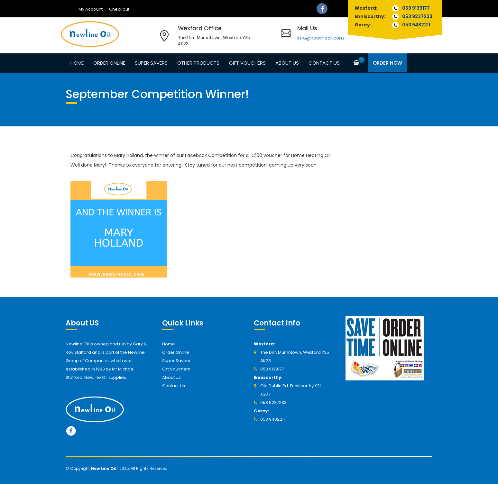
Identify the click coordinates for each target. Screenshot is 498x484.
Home (77, 62)
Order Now (387, 62)
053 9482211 (416, 25)
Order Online (109, 62)
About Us (287, 62)
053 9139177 (416, 8)
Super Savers (151, 62)
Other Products (198, 62)
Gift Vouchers (247, 62)
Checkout (119, 9)
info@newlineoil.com (320, 38)
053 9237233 (417, 16)
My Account (90, 9)
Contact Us (324, 62)
